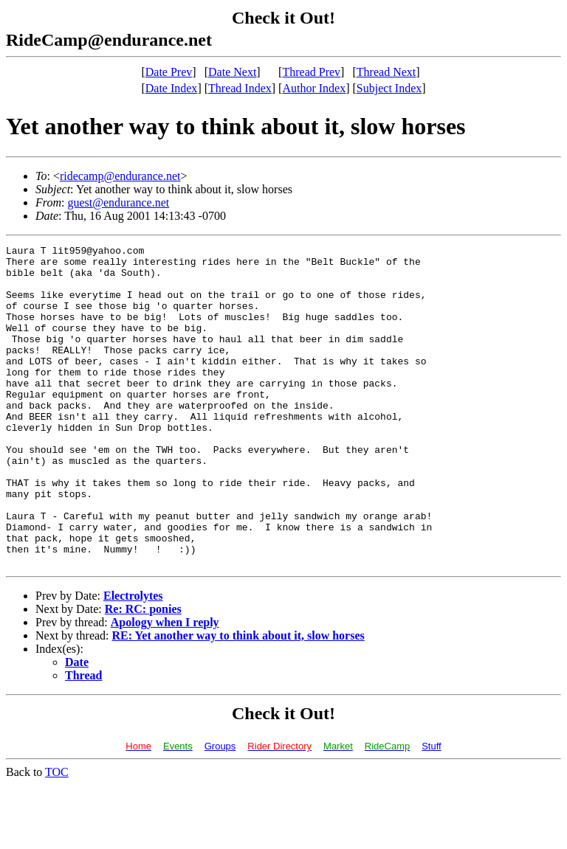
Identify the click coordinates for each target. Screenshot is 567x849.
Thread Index (240, 88)
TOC (57, 836)
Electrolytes (133, 660)
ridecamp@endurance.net (120, 176)
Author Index (314, 88)
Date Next (232, 72)
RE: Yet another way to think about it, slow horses (238, 699)
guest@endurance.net (118, 202)
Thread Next (386, 72)
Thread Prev (311, 72)
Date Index (171, 88)
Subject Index (389, 88)
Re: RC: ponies (143, 673)
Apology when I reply (165, 686)
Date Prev (169, 72)
